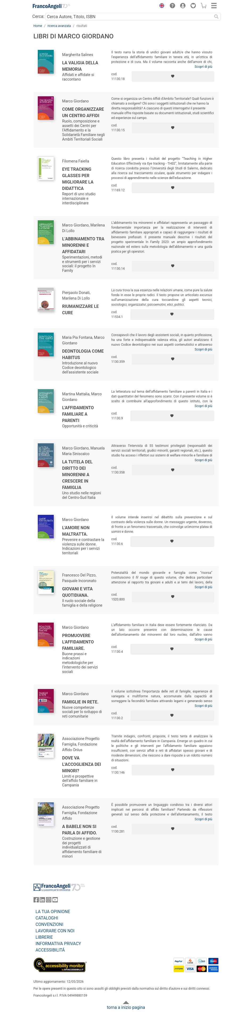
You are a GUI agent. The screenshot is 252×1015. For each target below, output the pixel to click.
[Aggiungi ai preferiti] (173, 76)
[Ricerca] (216, 16)
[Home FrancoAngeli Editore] (51, 6)
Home (38, 26)
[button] (160, 6)
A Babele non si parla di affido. (79, 829)
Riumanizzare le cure (80, 309)
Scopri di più (203, 67)
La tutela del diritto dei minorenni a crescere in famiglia (77, 474)
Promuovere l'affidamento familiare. (78, 642)
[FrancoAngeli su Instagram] (48, 900)
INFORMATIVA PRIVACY (58, 943)
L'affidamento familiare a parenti (78, 414)
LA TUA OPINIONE (53, 911)
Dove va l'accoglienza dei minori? (81, 764)
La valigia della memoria (80, 66)
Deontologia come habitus (83, 354)
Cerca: (38, 16)
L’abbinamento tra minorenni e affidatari (83, 245)
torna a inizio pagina (126, 1007)
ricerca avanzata (59, 26)
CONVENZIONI (49, 924)
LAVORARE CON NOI (55, 930)
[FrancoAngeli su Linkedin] (42, 900)
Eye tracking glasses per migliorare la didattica (78, 179)
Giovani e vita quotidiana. (77, 592)
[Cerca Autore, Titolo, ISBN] (129, 16)
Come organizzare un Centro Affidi (83, 112)
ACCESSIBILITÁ (50, 950)
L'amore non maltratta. (76, 531)
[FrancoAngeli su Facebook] (36, 900)
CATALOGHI (47, 918)
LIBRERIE (44, 937)
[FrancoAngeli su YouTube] (55, 900)
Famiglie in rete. (80, 701)
